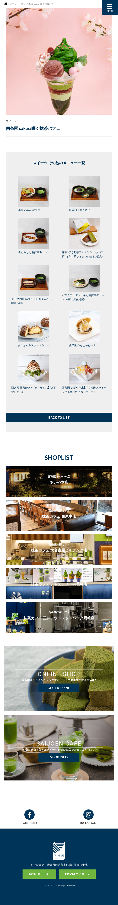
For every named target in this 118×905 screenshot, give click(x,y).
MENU (110, 11)
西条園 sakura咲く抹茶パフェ (41, 4)
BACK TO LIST (58, 417)
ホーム (5, 3)
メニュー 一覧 (17, 4)
